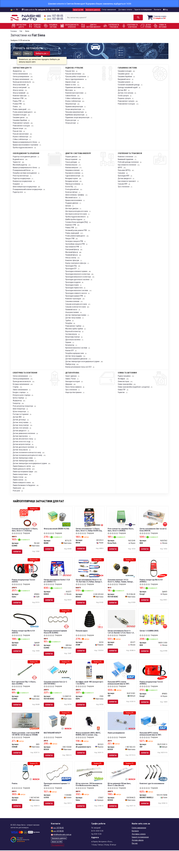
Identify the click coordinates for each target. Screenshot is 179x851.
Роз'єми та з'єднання (21, 414)
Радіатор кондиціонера (22, 178)
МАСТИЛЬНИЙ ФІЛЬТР (52, 733)
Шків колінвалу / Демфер (74, 195)
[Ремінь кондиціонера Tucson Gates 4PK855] (26, 568)
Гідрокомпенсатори (73, 176)
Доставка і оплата (125, 10)
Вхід (165, 10)
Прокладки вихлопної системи (76, 290)
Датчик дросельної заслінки (23, 447)
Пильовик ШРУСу (124, 170)
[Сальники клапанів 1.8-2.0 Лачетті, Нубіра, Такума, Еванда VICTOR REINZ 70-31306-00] (121, 568)
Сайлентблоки (70, 96)
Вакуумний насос (124, 79)
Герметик (121, 392)
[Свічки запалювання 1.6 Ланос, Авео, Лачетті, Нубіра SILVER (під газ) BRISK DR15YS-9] (89, 517)
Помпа (15, 107)
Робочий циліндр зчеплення (128, 162)
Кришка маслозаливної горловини (26, 145)
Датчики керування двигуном (76, 359)
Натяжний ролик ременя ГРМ (76, 230)
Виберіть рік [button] (42, 53)
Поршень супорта (124, 98)
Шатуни (68, 206)
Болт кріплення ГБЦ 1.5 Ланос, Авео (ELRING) (24, 683)
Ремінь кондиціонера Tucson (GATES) (23, 581)
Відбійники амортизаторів (75, 115)
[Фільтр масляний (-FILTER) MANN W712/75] (57, 517)
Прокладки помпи (72, 285)
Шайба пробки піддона (74, 219)
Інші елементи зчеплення (127, 165)
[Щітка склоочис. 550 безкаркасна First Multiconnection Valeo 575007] (89, 772)
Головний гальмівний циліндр (129, 85)
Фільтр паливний (19, 93)
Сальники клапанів (72, 301)
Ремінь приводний (20, 109)
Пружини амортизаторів (74, 107)
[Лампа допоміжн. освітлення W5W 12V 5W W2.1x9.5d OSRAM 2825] (25, 721)
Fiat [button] (17, 53)
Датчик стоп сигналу (126, 93)
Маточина (69, 90)
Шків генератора (19, 409)
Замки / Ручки (70, 379)
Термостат (17, 162)
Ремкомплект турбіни (73, 326)
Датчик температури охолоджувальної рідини (82, 361)
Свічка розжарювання (21, 76)
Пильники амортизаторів (74, 112)
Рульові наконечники (21, 134)
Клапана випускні (72, 167)
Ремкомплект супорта (21, 123)
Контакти (157, 10)
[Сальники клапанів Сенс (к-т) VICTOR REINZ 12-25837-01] (57, 670)
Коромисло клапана (73, 173)
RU (17, 10)
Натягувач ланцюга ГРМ (74, 241)
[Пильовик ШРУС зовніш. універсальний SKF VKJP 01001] (121, 670)
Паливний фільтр (71, 255)
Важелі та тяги (70, 85)
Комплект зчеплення (126, 157)
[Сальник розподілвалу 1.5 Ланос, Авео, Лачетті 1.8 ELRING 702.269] (26, 517)
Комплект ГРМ (18, 98)
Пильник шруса (82, 631)
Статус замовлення (109, 10)
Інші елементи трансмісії (127, 181)
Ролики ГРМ (17, 104)
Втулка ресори (70, 120)
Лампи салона (18, 480)
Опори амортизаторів (73, 109)
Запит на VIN (78, 10)
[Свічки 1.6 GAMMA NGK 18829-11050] (153, 620)
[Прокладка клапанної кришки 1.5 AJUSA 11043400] (57, 773)
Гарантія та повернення (143, 10)
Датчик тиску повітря (21, 425)
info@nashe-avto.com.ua (62, 835)
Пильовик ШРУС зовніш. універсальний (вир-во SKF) (118, 683)
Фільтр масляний (19, 85)
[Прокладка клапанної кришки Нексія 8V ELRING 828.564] (57, 620)
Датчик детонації (19, 420)
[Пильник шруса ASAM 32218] (89, 619)
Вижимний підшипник (126, 159)
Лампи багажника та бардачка (24, 485)
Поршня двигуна (71, 157)
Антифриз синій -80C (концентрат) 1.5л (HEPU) (89, 683)
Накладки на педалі (72, 381)
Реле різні (16, 491)
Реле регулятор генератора (23, 406)
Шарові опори (18, 128)
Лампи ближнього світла (22, 466)
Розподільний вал (72, 189)
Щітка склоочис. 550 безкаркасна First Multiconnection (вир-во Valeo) (89, 785)
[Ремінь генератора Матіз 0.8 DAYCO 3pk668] (26, 620)
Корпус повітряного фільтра (76, 263)
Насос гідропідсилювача (74, 79)
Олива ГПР (122, 390)
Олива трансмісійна (125, 384)
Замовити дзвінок (93, 10)
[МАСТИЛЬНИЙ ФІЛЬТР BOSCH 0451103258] (57, 721)
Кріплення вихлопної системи (76, 348)
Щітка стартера (18, 398)
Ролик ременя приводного (23, 112)
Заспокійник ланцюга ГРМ (75, 244)
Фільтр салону (18, 90)
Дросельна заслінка (73, 340)
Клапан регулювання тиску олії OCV (78, 367)
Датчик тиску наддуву (73, 356)
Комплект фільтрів (20, 96)
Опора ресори (70, 123)
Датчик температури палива (76, 315)
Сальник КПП (123, 184)
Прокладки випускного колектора (78, 277)
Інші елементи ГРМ (72, 247)
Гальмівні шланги (124, 82)
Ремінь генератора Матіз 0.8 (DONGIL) (151, 581)
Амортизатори (70, 104)
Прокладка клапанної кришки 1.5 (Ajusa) (57, 785)
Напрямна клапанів (72, 170)
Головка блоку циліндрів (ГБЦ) (76, 222)
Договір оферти (137, 841)
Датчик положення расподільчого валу (28, 455)
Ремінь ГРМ (17, 101)
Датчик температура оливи (23, 458)
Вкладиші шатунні (72, 181)
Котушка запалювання (21, 79)
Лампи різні (17, 488)
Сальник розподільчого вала (76, 304)
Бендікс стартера (19, 392)
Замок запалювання (20, 390)
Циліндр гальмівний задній (128, 87)
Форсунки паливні (72, 312)
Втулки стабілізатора (21, 137)
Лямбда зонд (70, 364)
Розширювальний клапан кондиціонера (28, 189)
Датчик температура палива (23, 461)
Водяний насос (18, 159)
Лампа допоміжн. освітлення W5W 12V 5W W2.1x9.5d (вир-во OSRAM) (25, 734)
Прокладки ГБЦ (71, 266)
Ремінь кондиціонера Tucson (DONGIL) (151, 683)
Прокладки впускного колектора (77, 274)
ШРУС (120, 167)
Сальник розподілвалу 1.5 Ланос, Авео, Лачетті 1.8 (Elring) (25, 530)
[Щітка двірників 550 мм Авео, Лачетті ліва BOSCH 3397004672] (121, 772)
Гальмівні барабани (20, 120)
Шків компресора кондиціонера (25, 187)
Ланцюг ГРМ (70, 239)
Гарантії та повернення (140, 838)
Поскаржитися (57, 846)
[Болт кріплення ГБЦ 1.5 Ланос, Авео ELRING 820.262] (26, 671)
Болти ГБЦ (69, 187)
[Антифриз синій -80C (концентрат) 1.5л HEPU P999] (89, 670)
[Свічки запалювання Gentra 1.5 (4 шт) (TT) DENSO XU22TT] (57, 568)
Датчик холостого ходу (22, 442)
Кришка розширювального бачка (25, 142)
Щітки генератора (19, 411)
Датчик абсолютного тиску (23, 439)
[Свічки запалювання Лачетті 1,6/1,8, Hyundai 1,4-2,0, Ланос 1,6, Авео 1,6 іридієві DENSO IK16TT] (121, 619)
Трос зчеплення (124, 187)
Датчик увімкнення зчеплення (24, 433)
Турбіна (68, 320)
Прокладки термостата (74, 288)
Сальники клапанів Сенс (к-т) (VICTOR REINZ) (55, 683)
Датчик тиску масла (20, 450)
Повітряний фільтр (72, 249)
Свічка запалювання (20, 74)
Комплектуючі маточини (74, 93)
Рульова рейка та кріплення (75, 76)
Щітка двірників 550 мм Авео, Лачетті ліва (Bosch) (119, 785)
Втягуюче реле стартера (22, 395)
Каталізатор (70, 345)
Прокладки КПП (124, 176)
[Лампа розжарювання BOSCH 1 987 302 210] (121, 721)
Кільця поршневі (71, 159)
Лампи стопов (18, 477)
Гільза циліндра (71, 162)
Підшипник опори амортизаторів (77, 117)
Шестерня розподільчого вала (76, 211)
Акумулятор (17, 71)
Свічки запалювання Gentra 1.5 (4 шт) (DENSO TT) (57, 581)
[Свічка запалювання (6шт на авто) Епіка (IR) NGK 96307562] (153, 517)
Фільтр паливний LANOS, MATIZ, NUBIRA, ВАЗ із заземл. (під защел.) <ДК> (88, 734)
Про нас (135, 844)
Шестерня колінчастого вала (76, 214)
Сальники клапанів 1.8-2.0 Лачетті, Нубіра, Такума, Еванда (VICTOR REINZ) (120, 581)
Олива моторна (124, 381)
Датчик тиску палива (73, 318)
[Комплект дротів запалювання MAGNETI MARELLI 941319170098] (153, 772)
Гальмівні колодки (20, 115)
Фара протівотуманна (73, 392)
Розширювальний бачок (22, 170)
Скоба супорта (123, 96)
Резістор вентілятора (21, 176)
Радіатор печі (18, 192)
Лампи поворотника (20, 474)
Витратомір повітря (72, 337)
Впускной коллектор (73, 331)
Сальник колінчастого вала (75, 307)
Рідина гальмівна (124, 376)
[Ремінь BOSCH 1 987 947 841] (25, 772)
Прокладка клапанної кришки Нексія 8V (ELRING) (55, 632)
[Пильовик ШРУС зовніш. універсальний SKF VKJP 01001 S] (153, 721)
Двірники (69, 384)
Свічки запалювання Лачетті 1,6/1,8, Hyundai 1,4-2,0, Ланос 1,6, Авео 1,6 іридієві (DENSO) (121, 632)
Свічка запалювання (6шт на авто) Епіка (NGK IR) (153, 530)
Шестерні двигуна (72, 208)
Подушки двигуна (72, 203)
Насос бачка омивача (73, 387)
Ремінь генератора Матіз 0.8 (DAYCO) (23, 632)
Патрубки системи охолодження (25, 173)
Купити (17, 552)
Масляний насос (71, 198)
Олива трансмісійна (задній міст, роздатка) (134, 387)
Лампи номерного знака (22, 482)
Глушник (68, 342)
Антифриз (121, 379)
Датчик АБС (122, 90)
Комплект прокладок (73, 299)
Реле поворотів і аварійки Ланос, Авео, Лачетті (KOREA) (121, 530)
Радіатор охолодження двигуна (25, 157)
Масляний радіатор (20, 165)
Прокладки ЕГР (71, 269)
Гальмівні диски (19, 117)
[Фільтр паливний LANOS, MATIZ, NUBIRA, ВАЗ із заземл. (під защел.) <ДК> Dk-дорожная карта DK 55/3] (89, 721)
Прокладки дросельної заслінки (77, 279)
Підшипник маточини (73, 87)
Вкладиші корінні (71, 178)
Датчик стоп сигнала (21, 428)
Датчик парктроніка (20, 436)
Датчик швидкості (125, 178)
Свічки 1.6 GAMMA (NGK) (149, 631)
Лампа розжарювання (116, 733)
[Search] (137, 17)
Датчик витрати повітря (22, 444)
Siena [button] (27, 53)
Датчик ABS (17, 417)
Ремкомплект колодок (21, 126)
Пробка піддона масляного (23, 147)
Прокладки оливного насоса (76, 293)
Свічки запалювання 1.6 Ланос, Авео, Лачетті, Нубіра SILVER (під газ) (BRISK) (89, 530)
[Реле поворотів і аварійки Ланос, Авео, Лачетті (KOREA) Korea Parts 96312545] (121, 517)
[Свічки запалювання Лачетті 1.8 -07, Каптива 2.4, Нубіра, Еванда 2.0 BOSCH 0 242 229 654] (89, 568)
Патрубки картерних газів (74, 353)
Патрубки (69, 323)
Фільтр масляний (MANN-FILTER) (56, 529)
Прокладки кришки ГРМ (74, 296)
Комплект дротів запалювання (152, 784)
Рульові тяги (17, 131)
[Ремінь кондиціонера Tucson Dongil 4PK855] (153, 671)
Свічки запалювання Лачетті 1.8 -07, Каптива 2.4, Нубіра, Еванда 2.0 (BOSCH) (89, 581)
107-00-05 (53, 16)
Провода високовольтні (22, 82)
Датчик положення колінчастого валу (27, 452)
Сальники (121, 173)
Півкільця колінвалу (73, 184)
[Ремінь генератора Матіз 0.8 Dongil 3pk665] (153, 568)
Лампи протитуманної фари (23, 472)
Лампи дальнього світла (22, 469)
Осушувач (16, 184)
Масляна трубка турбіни (74, 329)
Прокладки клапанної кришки (76, 271)
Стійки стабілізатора (20, 139)
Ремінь (15, 784)
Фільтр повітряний (20, 87)
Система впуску (71, 334)
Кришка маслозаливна (73, 200)
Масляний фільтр (71, 252)
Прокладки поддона (73, 282)
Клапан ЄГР (69, 351)
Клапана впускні (71, 165)
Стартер (16, 387)
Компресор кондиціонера (22, 181)
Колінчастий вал (71, 192)
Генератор (17, 403)
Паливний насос (71, 310)
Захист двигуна (71, 376)
